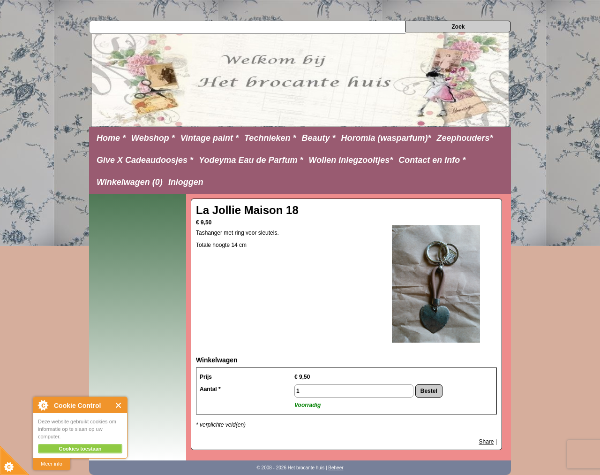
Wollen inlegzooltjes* (351, 160)
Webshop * (153, 138)
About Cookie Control (42, 405)
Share (486, 441)
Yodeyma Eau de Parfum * (251, 160)
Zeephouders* (465, 138)
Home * (111, 138)
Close (119, 405)
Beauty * (318, 138)
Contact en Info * (431, 160)
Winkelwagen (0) (130, 182)
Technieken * (270, 138)
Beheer (335, 467)
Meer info (51, 464)
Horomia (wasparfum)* (386, 138)
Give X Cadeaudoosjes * (145, 160)
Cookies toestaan (80, 449)
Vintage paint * (209, 138)
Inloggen (185, 182)
